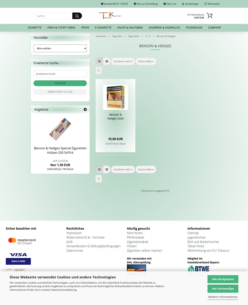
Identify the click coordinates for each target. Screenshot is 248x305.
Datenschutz (74, 253)
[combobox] (123, 63)
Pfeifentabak (135, 240)
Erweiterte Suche (60, 94)
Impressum (74, 235)
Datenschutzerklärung (64, 290)
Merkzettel (211, 3)
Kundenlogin (190, 3)
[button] (99, 63)
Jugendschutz (196, 240)
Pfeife (85, 27)
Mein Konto (135, 235)
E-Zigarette (103, 27)
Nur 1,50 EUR (60, 165)
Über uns (170, 3)
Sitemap (193, 235)
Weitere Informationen (223, 297)
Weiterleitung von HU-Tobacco (208, 253)
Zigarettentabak (137, 244)
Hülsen (132, 248)
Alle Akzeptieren (223, 279)
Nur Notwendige (223, 288)
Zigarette (35, 27)
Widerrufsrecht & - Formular (85, 240)
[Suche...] (77, 16)
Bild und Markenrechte (203, 244)
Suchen (60, 85)
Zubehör (214, 27)
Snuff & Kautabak (130, 27)
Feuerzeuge (194, 27)
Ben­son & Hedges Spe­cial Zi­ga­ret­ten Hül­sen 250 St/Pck (60, 153)
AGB (69, 244)
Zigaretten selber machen (144, 253)
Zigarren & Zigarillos (164, 27)
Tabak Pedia (195, 248)
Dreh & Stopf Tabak (61, 27)
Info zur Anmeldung (146, 3)
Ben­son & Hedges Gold (115, 119)
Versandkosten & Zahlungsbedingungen (93, 248)
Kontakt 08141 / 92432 (114, 3)
